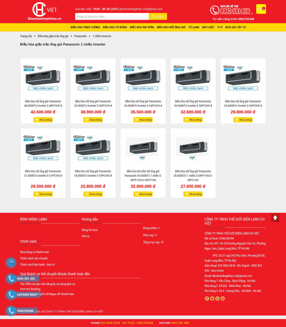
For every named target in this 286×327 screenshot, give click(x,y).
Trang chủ (26, 36)
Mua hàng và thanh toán (34, 252)
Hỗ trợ (85, 236)
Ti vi (219, 27)
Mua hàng (46, 119)
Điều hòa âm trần (142, 27)
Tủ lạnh (193, 27)
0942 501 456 (180, 322)
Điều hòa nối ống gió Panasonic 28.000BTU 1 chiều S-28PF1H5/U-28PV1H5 (193, 175)
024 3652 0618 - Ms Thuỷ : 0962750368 (126, 322)
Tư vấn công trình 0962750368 (233, 19)
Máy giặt (208, 27)
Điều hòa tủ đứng (115, 27)
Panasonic (80, 36)
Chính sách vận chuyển (34, 258)
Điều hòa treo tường (85, 27)
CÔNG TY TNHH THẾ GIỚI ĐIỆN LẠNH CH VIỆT (74, 311)
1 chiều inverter (102, 36)
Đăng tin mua (89, 230)
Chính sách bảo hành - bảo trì (37, 264)
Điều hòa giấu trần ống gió (53, 36)
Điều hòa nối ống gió (171, 27)
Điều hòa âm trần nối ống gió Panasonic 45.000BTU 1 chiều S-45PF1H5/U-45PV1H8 (143, 175)
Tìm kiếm (158, 16)
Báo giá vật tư (235, 27)
